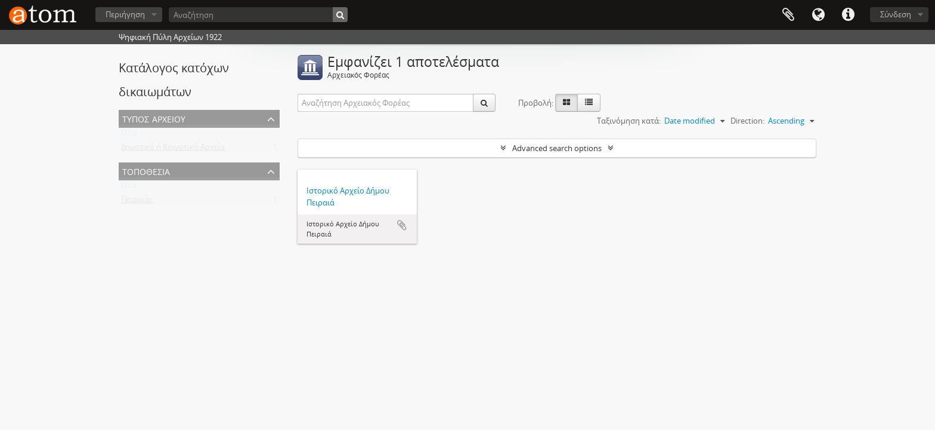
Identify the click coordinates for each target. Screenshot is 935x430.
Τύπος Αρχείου (153, 118)
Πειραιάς (137, 201)
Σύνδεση (895, 14)
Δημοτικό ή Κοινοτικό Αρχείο (173, 149)
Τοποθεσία (146, 170)
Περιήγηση (125, 14)
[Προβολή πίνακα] (588, 103)
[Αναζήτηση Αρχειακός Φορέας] (386, 103)
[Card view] (566, 103)
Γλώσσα (818, 15)
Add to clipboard (402, 225)
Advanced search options (557, 148)
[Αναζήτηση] (258, 14)
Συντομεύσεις (848, 15)
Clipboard (788, 15)
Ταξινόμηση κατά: (629, 120)
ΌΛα (129, 135)
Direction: (747, 120)
